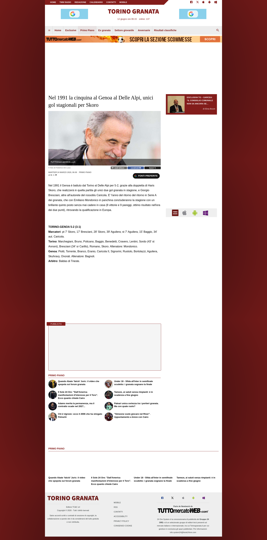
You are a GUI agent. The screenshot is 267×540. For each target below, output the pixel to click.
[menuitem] (49, 30)
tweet (152, 168)
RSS (115, 507)
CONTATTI (111, 2)
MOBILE (123, 2)
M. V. (53, 175)
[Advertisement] (191, 351)
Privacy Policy (121, 521)
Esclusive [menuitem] (70, 30)
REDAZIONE (80, 2)
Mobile (117, 503)
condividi (136, 168)
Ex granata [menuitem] (104, 30)
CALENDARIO (96, 2)
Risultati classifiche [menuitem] (165, 30)
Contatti (118, 512)
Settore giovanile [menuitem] (124, 30)
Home (53, 2)
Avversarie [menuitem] (144, 30)
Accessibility (121, 516)
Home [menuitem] (58, 30)
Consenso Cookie (123, 526)
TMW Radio (65, 2)
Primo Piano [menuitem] (87, 30)
